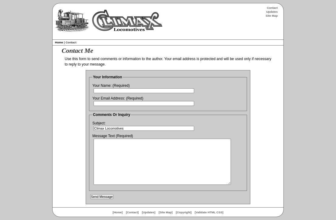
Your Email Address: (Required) (117, 98)
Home (59, 42)
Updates (272, 11)
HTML (211, 212)
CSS (219, 212)
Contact (272, 7)
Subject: (98, 123)
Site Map (272, 15)
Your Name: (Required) (111, 85)
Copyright (183, 212)
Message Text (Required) (112, 136)
